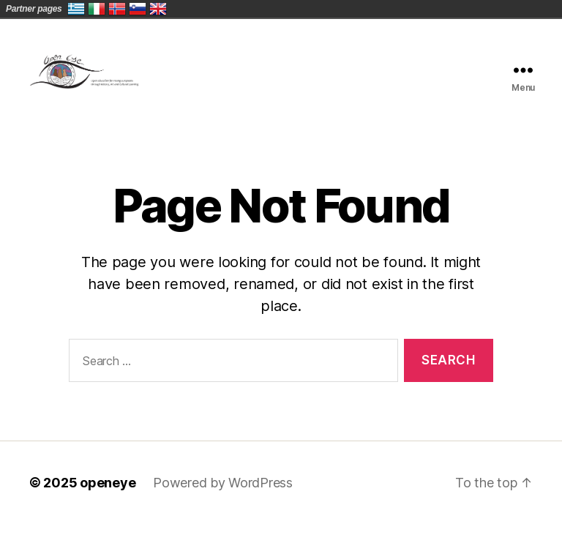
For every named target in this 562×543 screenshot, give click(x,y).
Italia (96, 9)
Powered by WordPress (223, 501)
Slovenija (137, 9)
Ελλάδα (76, 9)
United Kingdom (158, 9)
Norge (117, 9)
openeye (107, 501)
